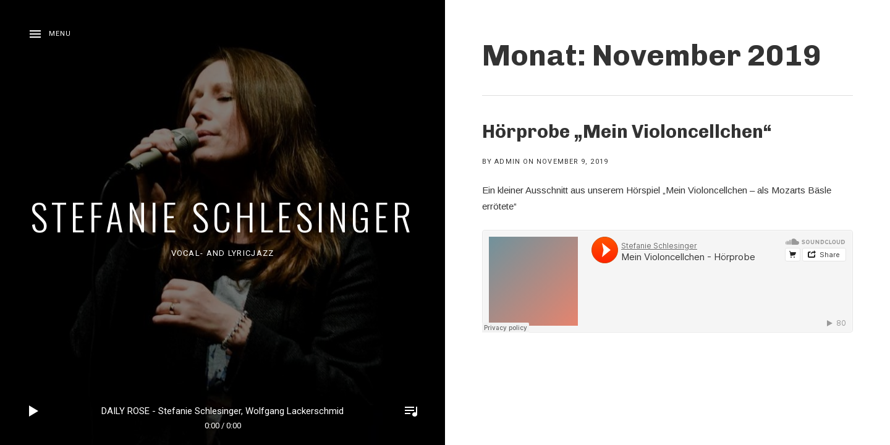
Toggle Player (411, 411)
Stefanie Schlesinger (222, 215)
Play (34, 411)
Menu (60, 34)
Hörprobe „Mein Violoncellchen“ (627, 132)
